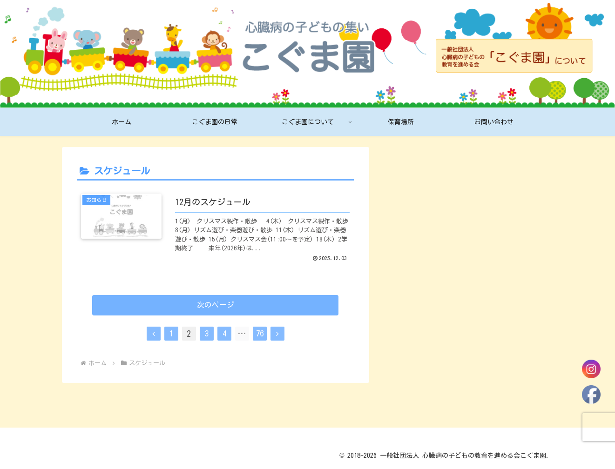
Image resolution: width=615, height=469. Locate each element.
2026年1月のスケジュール (436, 202)
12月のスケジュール (425, 241)
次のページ (215, 313)
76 (260, 342)
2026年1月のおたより (427, 222)
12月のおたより (417, 261)
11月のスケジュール (425, 281)
